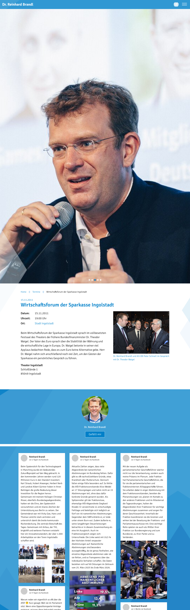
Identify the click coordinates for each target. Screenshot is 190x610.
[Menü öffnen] (184, 4)
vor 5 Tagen (34, 593)
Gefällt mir (95, 434)
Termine (36, 291)
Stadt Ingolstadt (44, 323)
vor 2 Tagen (34, 460)
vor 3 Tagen (136, 460)
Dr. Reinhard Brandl (95, 427)
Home (23, 291)
